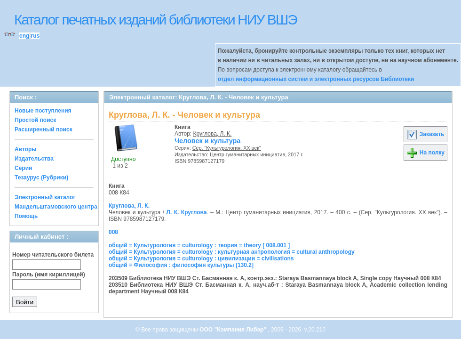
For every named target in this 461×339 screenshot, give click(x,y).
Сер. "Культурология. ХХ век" (226, 148)
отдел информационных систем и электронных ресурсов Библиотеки (316, 79)
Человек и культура (207, 141)
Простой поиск (35, 120)
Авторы (26, 149)
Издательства (34, 158)
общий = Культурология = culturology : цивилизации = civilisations (201, 258)
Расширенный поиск (43, 129)
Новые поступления (43, 110)
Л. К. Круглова (186, 212)
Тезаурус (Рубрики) (41, 177)
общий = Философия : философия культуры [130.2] (181, 265)
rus (35, 35)
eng (24, 35)
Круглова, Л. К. (212, 133)
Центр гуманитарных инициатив (247, 154)
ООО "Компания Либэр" (233, 329)
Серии (23, 168)
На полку (425, 152)
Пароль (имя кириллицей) (48, 274)
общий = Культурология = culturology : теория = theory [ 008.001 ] (199, 245)
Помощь (26, 216)
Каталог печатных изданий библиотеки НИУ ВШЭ (155, 19)
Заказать (425, 134)
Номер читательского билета (53, 254)
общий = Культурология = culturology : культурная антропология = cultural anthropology (232, 252)
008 (113, 232)
